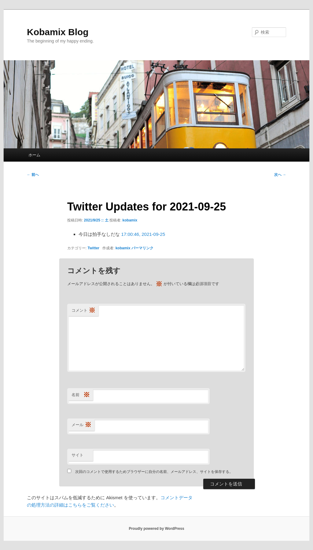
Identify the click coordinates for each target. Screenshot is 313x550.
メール (81, 425)
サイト (77, 455)
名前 (81, 395)
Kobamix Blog (58, 32)
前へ (33, 175)
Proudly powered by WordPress (156, 528)
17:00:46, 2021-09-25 (143, 234)
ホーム (34, 155)
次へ (280, 175)
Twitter (93, 248)
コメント (83, 310)
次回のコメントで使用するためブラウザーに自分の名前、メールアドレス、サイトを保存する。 (154, 472)
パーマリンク (142, 248)
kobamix (130, 220)
